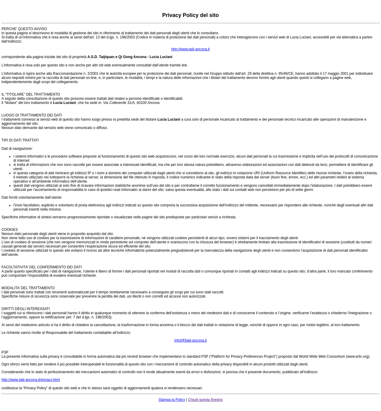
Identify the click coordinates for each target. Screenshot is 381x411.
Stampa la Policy (171, 400)
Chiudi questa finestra (205, 400)
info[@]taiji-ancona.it (190, 340)
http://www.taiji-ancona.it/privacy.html (30, 380)
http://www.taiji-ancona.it (190, 49)
